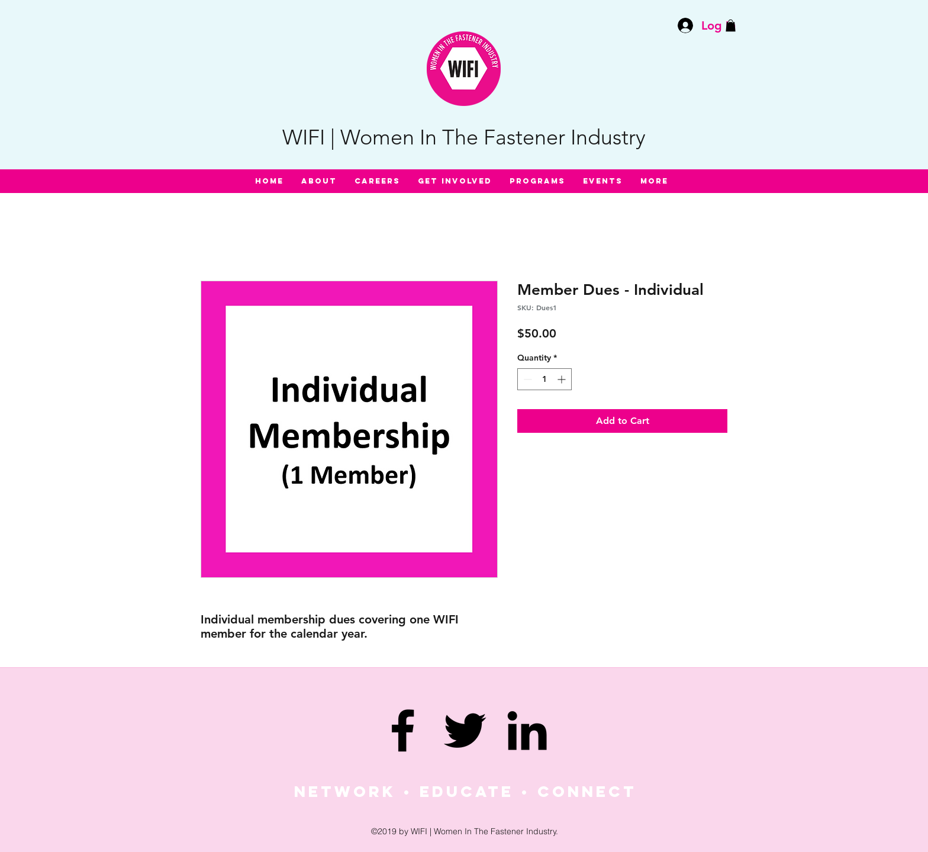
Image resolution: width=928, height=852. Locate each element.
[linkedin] (527, 730)
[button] (731, 25)
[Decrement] (526, 379)
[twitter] (465, 730)
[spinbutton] (544, 379)
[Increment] (562, 379)
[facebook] (403, 730)
